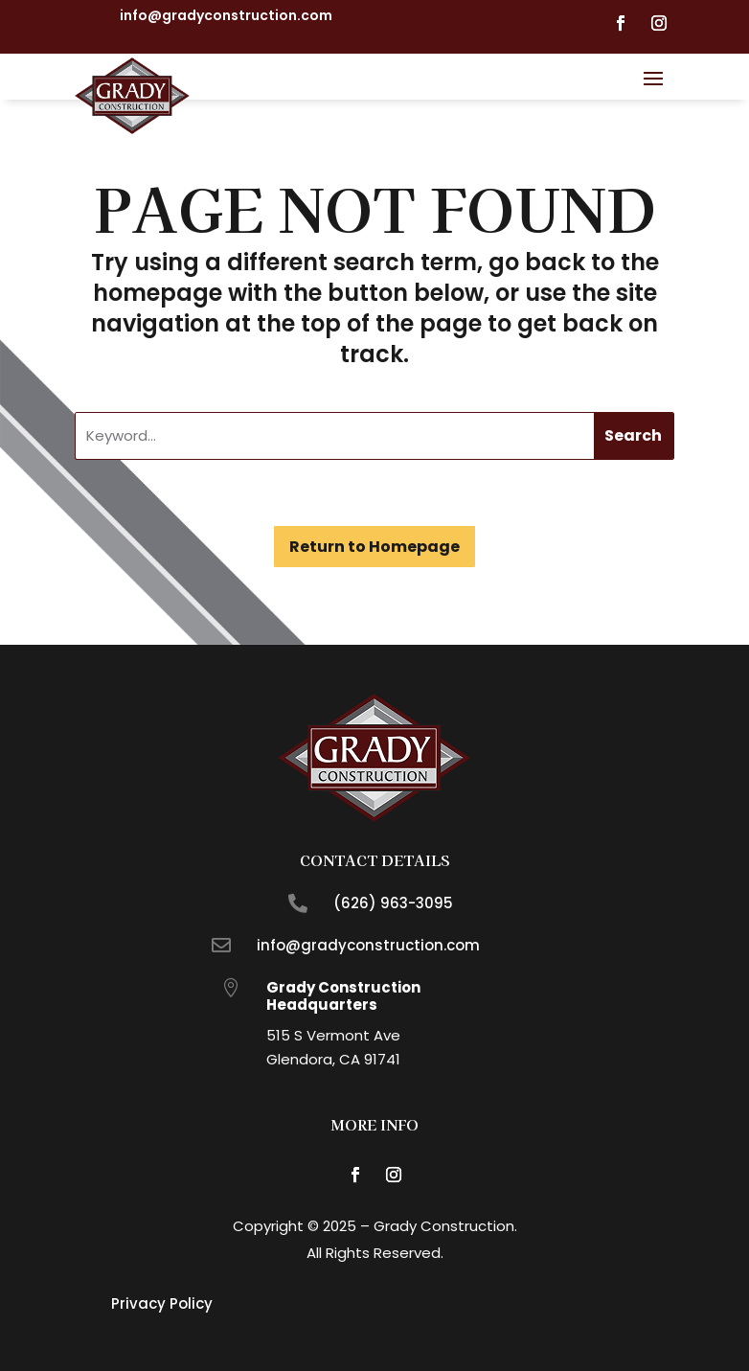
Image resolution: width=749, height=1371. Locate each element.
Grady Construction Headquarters (343, 996)
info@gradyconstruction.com (226, 15)
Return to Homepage (374, 547)
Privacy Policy (162, 1303)
